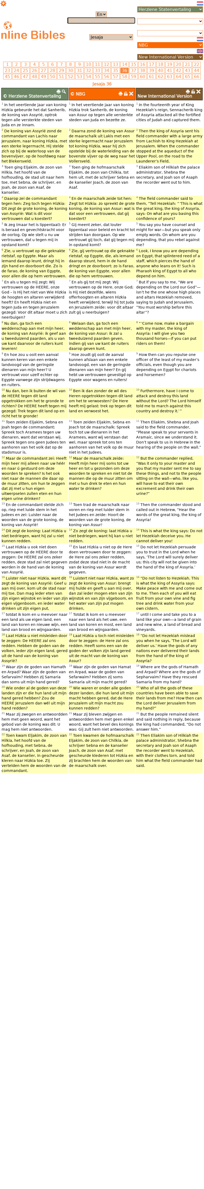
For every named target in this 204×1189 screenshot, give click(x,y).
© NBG (77, 94)
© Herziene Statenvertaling (32, 96)
